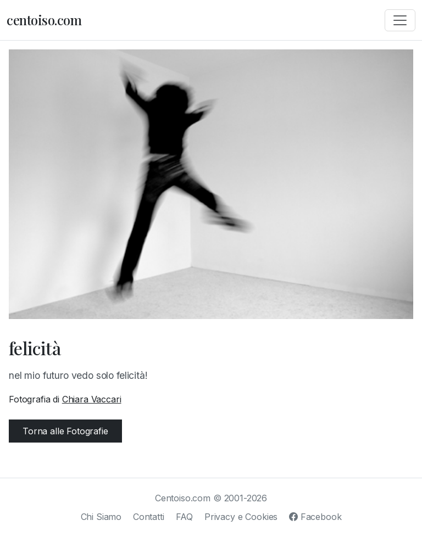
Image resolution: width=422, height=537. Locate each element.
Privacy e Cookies (240, 516)
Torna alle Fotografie (65, 431)
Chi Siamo (101, 516)
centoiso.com (44, 20)
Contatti (148, 516)
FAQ (184, 516)
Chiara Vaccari (91, 399)
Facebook (315, 516)
